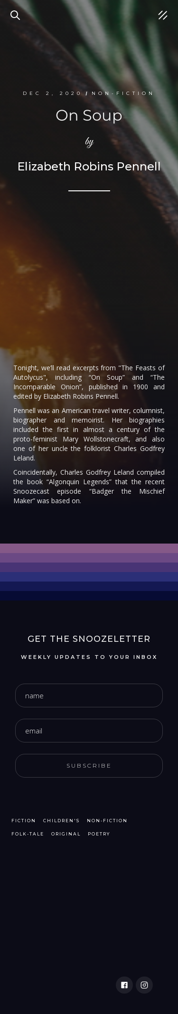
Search (16, 9)
